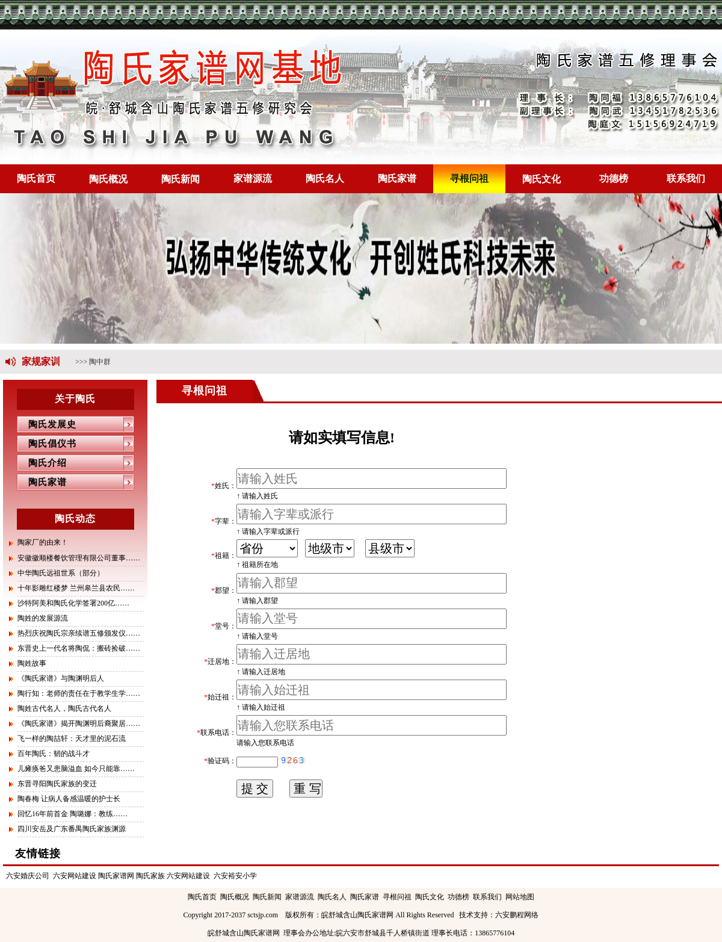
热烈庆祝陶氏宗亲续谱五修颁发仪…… (78, 633)
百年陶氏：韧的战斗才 (53, 753)
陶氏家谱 (397, 178)
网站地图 (519, 897)
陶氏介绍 (42, 463)
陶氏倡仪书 (46, 443)
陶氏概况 (108, 179)
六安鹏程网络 (516, 915)
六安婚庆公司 (27, 876)
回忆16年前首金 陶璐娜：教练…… (72, 814)
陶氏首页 (36, 178)
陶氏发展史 (46, 424)
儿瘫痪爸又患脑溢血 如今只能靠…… (76, 768)
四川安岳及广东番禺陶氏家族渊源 (71, 829)
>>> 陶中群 (93, 362)
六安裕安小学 (235, 876)
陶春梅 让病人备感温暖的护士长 (68, 799)
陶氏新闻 (180, 179)
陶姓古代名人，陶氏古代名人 (64, 708)
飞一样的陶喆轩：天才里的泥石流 (71, 738)
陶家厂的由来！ (42, 542)
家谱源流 (252, 178)
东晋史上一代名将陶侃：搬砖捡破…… (78, 648)
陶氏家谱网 (116, 876)
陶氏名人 (325, 178)
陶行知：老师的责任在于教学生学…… (78, 693)
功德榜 (613, 178)
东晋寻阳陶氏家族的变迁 (57, 783)
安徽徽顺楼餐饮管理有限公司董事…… (78, 558)
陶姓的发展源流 (42, 618)
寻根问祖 (469, 178)
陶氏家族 (150, 876)
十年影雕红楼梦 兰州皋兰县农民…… (76, 588)
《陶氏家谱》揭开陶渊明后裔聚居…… (78, 723)
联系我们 (686, 178)
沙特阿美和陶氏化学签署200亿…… (73, 603)
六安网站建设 (74, 876)
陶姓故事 (31, 663)
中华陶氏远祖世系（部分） (60, 573)
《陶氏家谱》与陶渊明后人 (60, 678)
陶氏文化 (541, 179)
